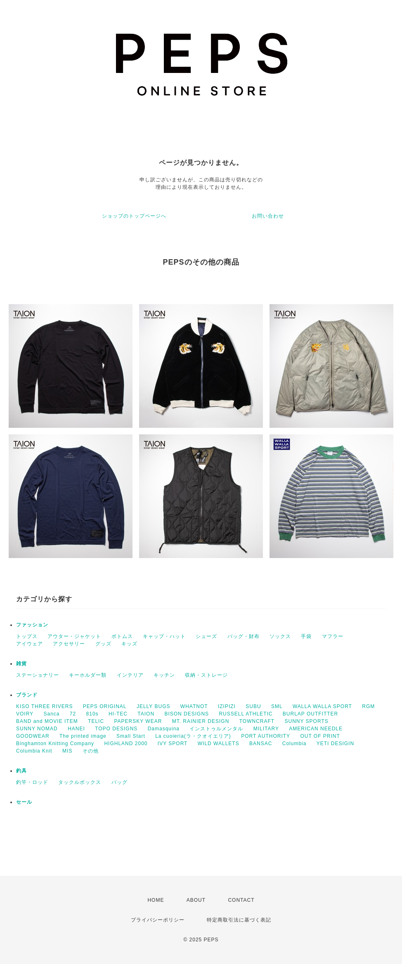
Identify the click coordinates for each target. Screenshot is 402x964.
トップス (27, 636)
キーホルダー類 (87, 675)
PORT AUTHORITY (265, 736)
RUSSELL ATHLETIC (245, 714)
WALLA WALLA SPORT (322, 706)
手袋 (306, 636)
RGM (368, 706)
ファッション (32, 625)
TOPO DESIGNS (116, 729)
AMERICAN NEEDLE (316, 729)
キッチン (164, 675)
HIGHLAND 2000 (125, 743)
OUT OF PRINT (320, 736)
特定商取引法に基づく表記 (239, 920)
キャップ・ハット (164, 636)
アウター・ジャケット (74, 636)
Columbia (294, 743)
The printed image (82, 736)
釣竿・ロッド (32, 782)
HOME (155, 900)
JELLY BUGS (153, 706)
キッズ (129, 644)
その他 (91, 751)
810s (92, 714)
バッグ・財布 (243, 636)
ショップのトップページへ (134, 216)
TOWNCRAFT (256, 721)
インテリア (130, 675)
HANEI (76, 729)
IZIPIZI (227, 706)
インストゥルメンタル (216, 729)
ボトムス (122, 636)
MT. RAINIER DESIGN (200, 721)
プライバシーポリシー (157, 920)
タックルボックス (79, 782)
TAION (145, 714)
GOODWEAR (33, 736)
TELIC (96, 721)
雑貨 (21, 663)
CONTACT (241, 900)
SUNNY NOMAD (37, 729)
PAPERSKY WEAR (138, 721)
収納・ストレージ (206, 675)
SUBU (253, 706)
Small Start (130, 736)
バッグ (119, 782)
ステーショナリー (37, 675)
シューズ (206, 636)
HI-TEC (118, 714)
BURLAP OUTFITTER (310, 714)
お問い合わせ (268, 216)
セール (24, 802)
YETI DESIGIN (335, 743)
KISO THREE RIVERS (44, 706)
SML (277, 706)
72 (73, 714)
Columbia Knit (34, 751)
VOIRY (24, 714)
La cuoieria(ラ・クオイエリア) (193, 736)
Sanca (51, 714)
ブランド (27, 695)
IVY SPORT (173, 743)
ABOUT (196, 900)
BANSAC (260, 743)
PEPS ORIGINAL (105, 706)
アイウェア (29, 644)
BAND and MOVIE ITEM (47, 721)
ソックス (280, 636)
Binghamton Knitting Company (55, 743)
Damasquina (164, 729)
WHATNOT (194, 706)
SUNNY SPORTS (306, 721)
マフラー (332, 636)
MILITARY (266, 729)
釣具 (21, 771)
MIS (67, 751)
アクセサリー (69, 644)
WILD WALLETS (218, 743)
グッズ (103, 644)
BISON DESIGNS (186, 714)
